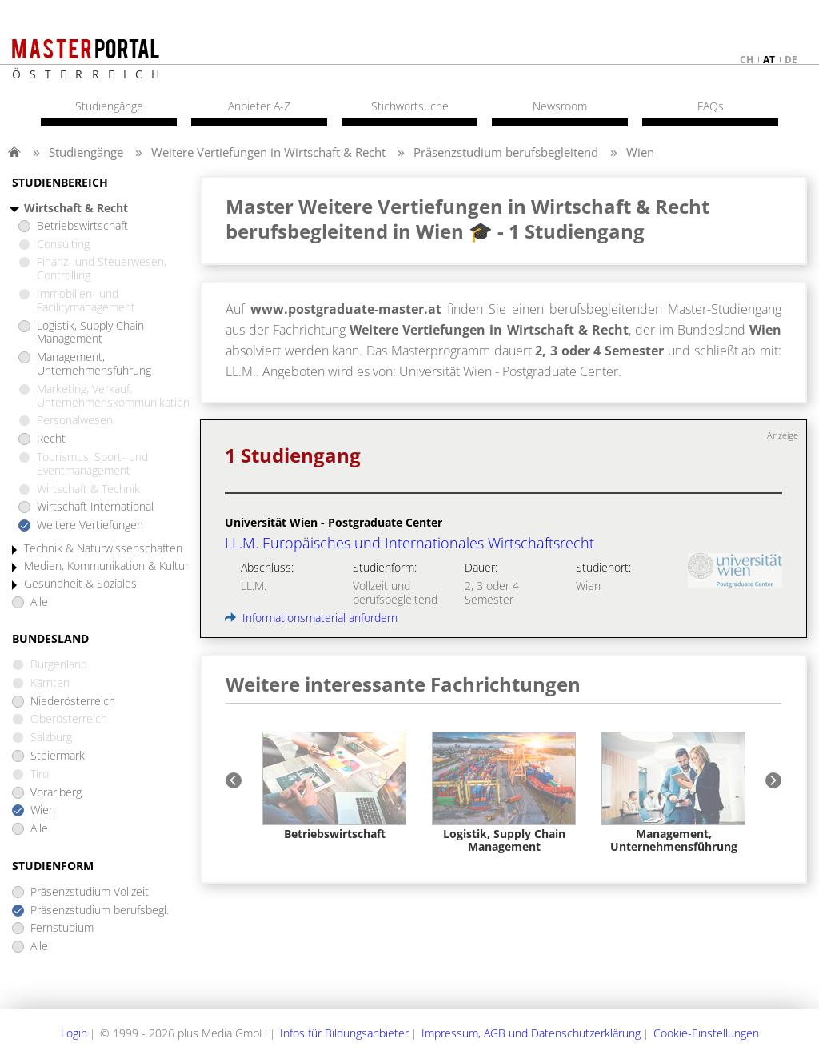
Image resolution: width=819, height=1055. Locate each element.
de (791, 59)
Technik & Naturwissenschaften (103, 549)
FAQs (710, 106)
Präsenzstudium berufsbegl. (99, 910)
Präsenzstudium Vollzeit (89, 892)
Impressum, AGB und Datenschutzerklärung (531, 1033)
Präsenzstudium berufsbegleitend (505, 152)
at (769, 59)
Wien (640, 152)
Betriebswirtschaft (82, 226)
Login (74, 1033)
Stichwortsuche (410, 106)
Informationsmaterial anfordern (311, 617)
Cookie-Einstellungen (706, 1033)
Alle (39, 602)
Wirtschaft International (95, 507)
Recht (51, 439)
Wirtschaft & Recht (76, 208)
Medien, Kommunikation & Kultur (106, 566)
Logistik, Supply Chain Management (90, 333)
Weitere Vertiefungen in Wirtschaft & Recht (268, 152)
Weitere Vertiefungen (90, 525)
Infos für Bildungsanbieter (344, 1033)
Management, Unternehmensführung (94, 364)
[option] (334, 786)
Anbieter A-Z (259, 106)
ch (746, 59)
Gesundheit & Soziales (80, 584)
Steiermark (57, 756)
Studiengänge (86, 152)
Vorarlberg (56, 793)
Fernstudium (62, 928)
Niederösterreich (72, 701)
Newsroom (560, 106)
